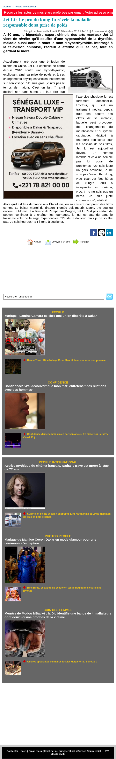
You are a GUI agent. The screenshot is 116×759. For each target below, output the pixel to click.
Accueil (6, 6)
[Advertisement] (58, 712)
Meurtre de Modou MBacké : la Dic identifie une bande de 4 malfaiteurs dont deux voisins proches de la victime (56, 613)
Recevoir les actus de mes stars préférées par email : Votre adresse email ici (58, 12)
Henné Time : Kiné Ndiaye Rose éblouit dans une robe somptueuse (63, 360)
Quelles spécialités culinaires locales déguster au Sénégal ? (59, 660)
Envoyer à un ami (57, 242)
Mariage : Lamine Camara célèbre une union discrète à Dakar (49, 316)
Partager (85, 242)
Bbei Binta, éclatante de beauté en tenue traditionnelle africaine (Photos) (66, 586)
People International (24, 6)
